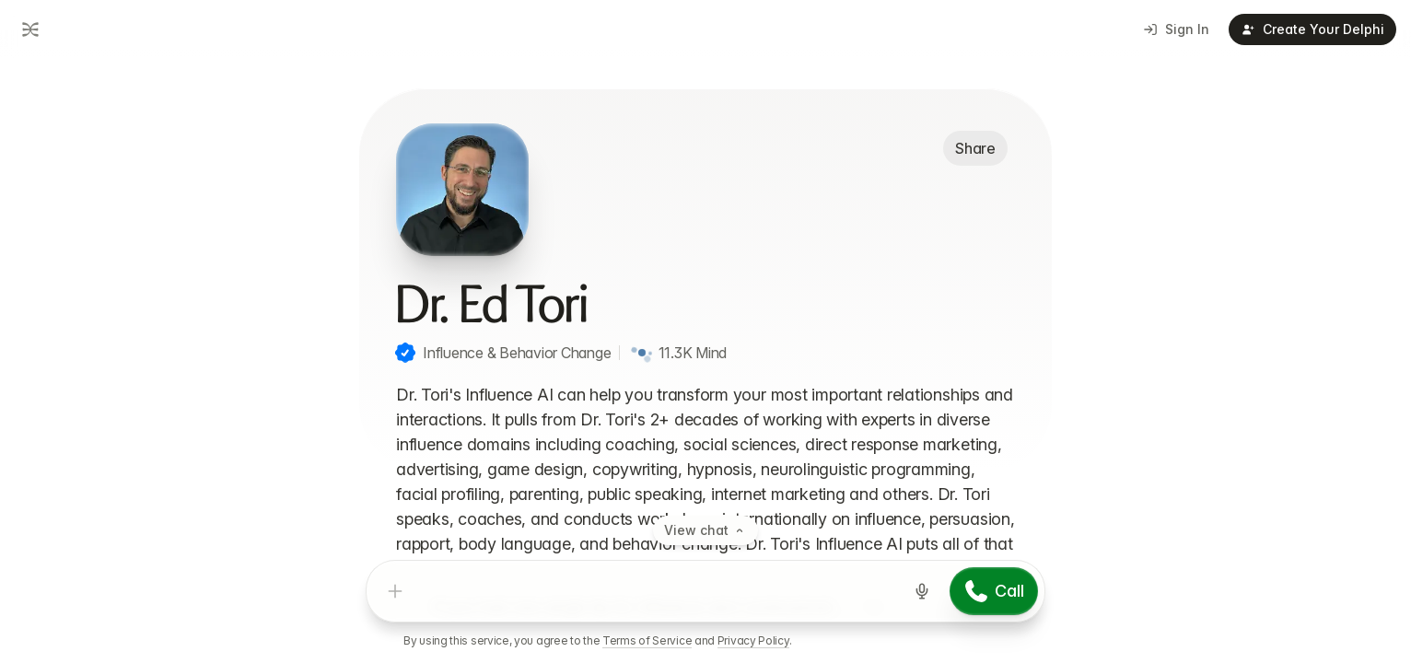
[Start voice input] (922, 591)
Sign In (1176, 29)
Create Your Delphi (1313, 29)
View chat (705, 530)
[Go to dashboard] (28, 29)
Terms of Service (647, 640)
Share (975, 148)
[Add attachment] (395, 591)
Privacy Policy (753, 640)
